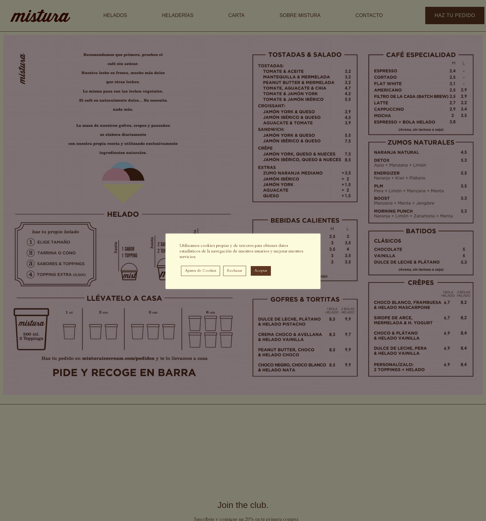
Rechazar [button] (234, 271)
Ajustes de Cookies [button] (200, 271)
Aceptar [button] (260, 271)
